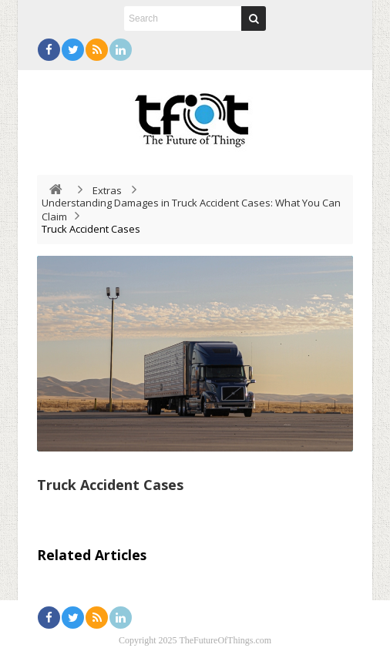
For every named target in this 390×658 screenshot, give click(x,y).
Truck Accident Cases (110, 484)
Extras (107, 190)
